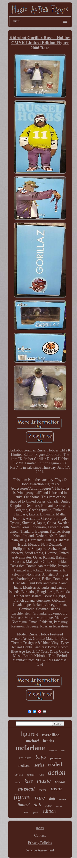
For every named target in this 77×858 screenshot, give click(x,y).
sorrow (62, 799)
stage (48, 805)
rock (41, 774)
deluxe (18, 774)
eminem (25, 758)
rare (40, 797)
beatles (48, 741)
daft (52, 799)
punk (35, 812)
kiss (28, 781)
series (39, 765)
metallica (51, 734)
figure (22, 797)
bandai (60, 782)
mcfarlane (30, 748)
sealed (55, 764)
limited (24, 804)
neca (56, 788)
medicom (24, 765)
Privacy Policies (40, 843)
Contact (40, 835)
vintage (30, 774)
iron (26, 812)
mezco (42, 790)
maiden (59, 806)
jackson (55, 758)
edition (49, 811)
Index (40, 828)
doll (37, 804)
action (57, 772)
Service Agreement (40, 850)
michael (32, 741)
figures (29, 733)
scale (17, 782)
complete (53, 750)
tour (62, 750)
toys (40, 756)
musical (26, 789)
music (44, 780)
